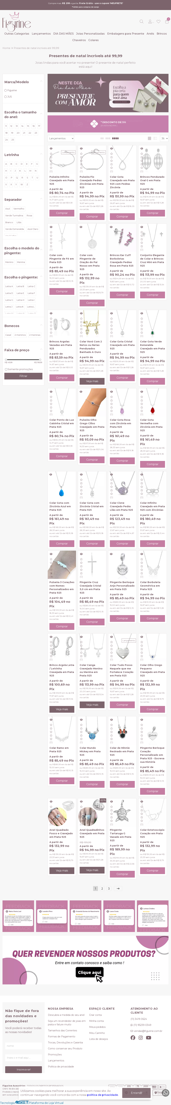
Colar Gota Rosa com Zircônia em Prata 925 (120, 423)
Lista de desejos (98, 1039)
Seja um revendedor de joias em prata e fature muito (67, 1022)
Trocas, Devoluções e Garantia (65, 1042)
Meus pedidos (97, 1027)
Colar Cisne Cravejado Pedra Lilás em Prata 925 (121, 506)
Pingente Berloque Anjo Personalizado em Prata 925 (122, 586)
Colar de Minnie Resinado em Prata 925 (122, 751)
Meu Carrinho (97, 1033)
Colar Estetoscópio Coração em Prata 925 (152, 833)
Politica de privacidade (61, 1066)
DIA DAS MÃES (63, 33)
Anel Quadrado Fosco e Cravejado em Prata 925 (61, 833)
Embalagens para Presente (125, 33)
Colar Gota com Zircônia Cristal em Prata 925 (92, 506)
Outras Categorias (16, 33)
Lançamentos (41, 33)
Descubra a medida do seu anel (66, 1014)
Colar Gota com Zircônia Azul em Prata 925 (60, 506)
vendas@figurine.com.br (148, 1031)
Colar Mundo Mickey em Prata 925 (90, 751)
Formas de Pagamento (61, 1036)
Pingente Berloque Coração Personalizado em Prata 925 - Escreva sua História (152, 754)
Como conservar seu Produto (65, 1048)
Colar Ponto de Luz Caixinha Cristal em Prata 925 (61, 423)
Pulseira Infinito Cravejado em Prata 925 (61, 180)
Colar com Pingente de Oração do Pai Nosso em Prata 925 (90, 262)
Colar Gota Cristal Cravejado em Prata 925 (122, 345)
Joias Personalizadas (90, 33)
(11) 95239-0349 (142, 1025)
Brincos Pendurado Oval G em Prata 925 (152, 180)
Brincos (162, 33)
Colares (93, 40)
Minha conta (96, 1020)
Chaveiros (79, 40)
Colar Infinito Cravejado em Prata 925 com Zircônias (152, 506)
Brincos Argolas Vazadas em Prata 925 (60, 345)
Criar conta (95, 1014)
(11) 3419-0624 (139, 1018)
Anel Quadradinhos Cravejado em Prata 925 (92, 833)
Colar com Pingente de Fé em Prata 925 (61, 259)
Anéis (150, 33)
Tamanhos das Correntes (62, 1030)
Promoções (55, 1054)
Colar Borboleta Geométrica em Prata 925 (150, 586)
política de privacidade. (102, 1094)
